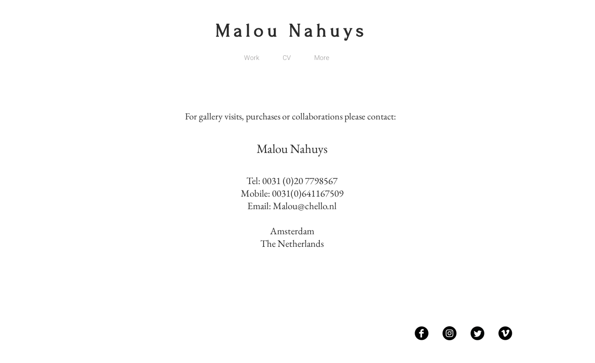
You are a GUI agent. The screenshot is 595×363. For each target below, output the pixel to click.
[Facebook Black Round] (422, 333)
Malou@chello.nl (305, 205)
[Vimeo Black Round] (505, 333)
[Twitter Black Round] (477, 333)
